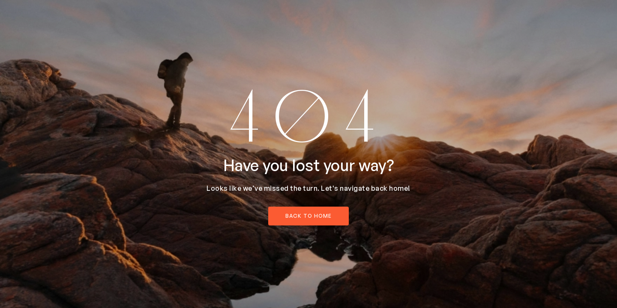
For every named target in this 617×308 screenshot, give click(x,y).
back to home (308, 216)
